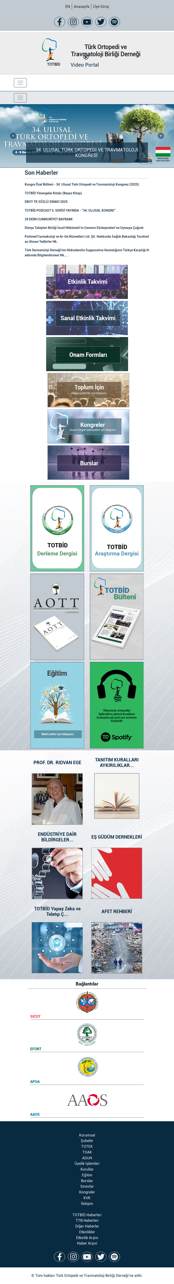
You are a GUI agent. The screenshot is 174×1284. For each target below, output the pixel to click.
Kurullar (87, 1169)
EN (67, 6)
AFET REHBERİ (117, 911)
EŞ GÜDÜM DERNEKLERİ (116, 837)
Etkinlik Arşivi (87, 1238)
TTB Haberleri (87, 1220)
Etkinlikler (87, 1232)
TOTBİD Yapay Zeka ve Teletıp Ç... (57, 911)
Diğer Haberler (87, 1226)
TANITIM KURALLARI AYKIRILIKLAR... (117, 762)
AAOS (35, 1114)
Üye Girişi (101, 6)
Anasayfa (81, 6)
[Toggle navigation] (20, 82)
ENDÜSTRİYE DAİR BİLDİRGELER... (57, 837)
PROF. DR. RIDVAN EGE (57, 762)
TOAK (87, 1152)
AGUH (87, 1158)
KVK (87, 1198)
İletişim (87, 1203)
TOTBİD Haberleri (87, 1215)
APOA (35, 1082)
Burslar (87, 1181)
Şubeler (87, 1141)
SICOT (35, 1016)
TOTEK (87, 1146)
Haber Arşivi (87, 1243)
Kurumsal (87, 1135)
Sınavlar (87, 1186)
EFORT (35, 1049)
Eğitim (87, 1175)
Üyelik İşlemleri (87, 1163)
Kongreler (87, 1192)
